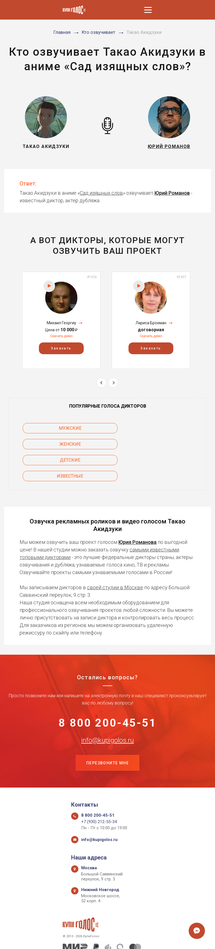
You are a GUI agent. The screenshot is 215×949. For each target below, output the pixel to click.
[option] (61, 320)
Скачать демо (61, 336)
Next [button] (113, 382)
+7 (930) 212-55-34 (99, 791)
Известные (161, 444)
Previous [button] (101, 382)
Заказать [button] (61, 348)
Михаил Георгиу (61, 323)
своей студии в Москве (115, 555)
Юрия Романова (137, 510)
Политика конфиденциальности (105, 938)
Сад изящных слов (101, 193)
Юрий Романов (172, 193)
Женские (161, 428)
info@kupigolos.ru (107, 709)
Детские (53, 444)
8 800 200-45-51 (107, 691)
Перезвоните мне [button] (107, 732)
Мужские (53, 428)
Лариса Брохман (150, 323)
